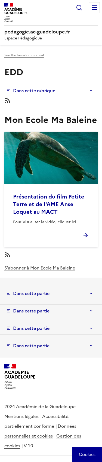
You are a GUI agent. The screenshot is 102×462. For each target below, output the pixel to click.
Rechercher (79, 7)
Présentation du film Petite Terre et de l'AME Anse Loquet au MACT (48, 204)
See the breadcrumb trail (24, 55)
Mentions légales (21, 416)
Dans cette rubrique (34, 90)
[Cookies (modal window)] (87, 454)
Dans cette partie (31, 293)
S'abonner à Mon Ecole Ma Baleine (39, 268)
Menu (94, 7)
